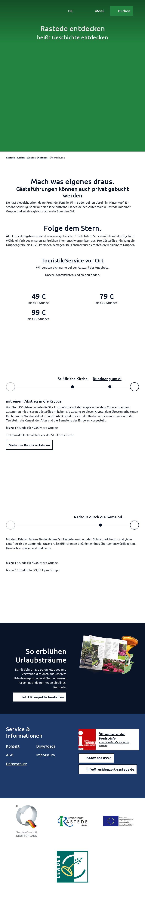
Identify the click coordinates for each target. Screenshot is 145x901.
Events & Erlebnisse (37, 157)
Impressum (45, 754)
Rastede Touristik (15, 157)
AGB (9, 754)
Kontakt (13, 746)
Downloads (45, 746)
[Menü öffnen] (97, 11)
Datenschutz (16, 763)
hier (84, 274)
